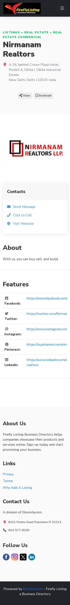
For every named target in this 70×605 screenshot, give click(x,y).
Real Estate (36, 32)
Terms (8, 481)
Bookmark (44, 96)
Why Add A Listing (17, 487)
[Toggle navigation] (62, 8)
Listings (11, 32)
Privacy (8, 474)
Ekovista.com (33, 589)
